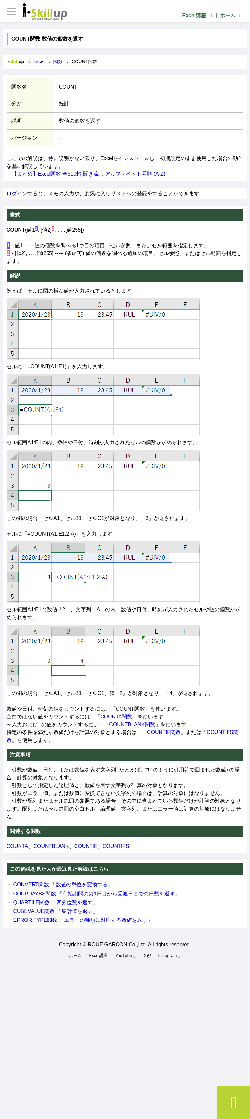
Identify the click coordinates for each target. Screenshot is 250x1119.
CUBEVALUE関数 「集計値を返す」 (55, 911)
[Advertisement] (125, 1037)
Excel (39, 61)
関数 (57, 61)
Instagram (167, 955)
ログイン (17, 193)
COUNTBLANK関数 (132, 724)
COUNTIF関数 (164, 732)
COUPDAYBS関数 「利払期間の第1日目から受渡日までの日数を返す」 (96, 893)
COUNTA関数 (116, 716)
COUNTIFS (116, 846)
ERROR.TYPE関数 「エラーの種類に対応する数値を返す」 (82, 920)
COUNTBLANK (51, 846)
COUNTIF (85, 846)
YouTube (123, 955)
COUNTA (17, 846)
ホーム (231, 15)
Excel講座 (198, 15)
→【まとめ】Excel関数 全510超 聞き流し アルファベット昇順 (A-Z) (86, 174)
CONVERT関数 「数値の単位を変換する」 (63, 884)
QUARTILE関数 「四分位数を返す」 (55, 902)
